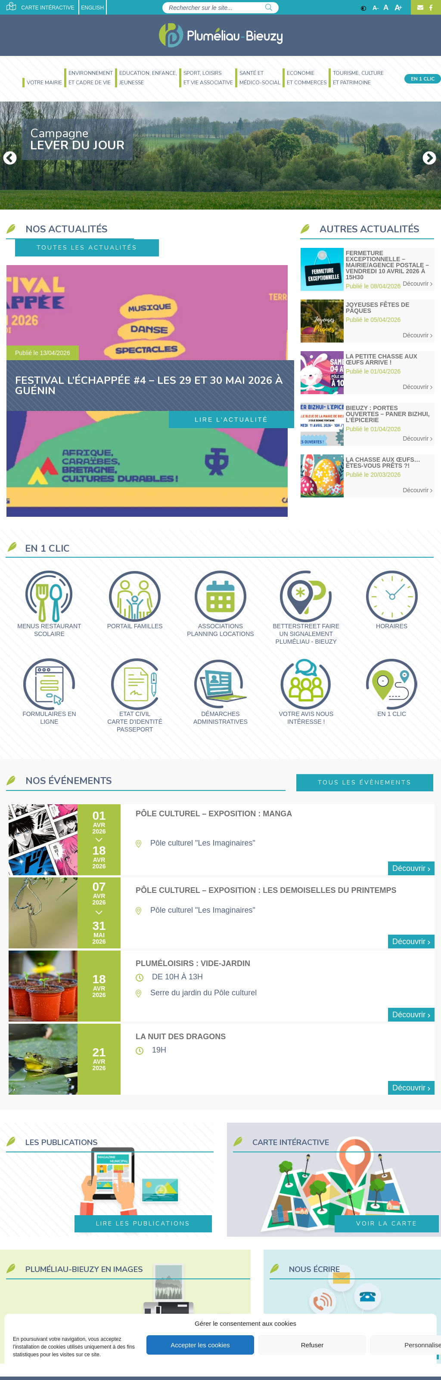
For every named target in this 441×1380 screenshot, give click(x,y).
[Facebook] (430, 7)
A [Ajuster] (385, 7)
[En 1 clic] (391, 688)
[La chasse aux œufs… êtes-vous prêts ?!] (368, 475)
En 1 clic (423, 78)
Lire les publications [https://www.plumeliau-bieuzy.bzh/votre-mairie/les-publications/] (143, 1223)
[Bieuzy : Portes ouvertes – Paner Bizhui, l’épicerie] (368, 424)
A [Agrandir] (398, 7)
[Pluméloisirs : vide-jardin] (222, 986)
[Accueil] (221, 35)
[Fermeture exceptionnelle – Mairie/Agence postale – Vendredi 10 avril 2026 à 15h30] (368, 269)
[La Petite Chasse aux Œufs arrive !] (368, 372)
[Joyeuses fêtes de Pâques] (368, 321)
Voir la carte (386, 1223)
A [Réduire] (376, 7)
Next (426, 155)
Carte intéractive (40, 6)
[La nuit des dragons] (222, 1059)
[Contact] (420, 7)
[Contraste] (363, 7)
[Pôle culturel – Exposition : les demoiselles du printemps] (222, 912)
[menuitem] (41, 84)
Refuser (312, 1345)
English (92, 8)
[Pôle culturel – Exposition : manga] (222, 839)
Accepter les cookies (200, 1345)
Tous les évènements (365, 782)
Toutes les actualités (87, 248)
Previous (6, 155)
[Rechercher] (268, 8)
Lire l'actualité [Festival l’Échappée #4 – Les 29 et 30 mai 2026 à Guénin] (231, 419)
